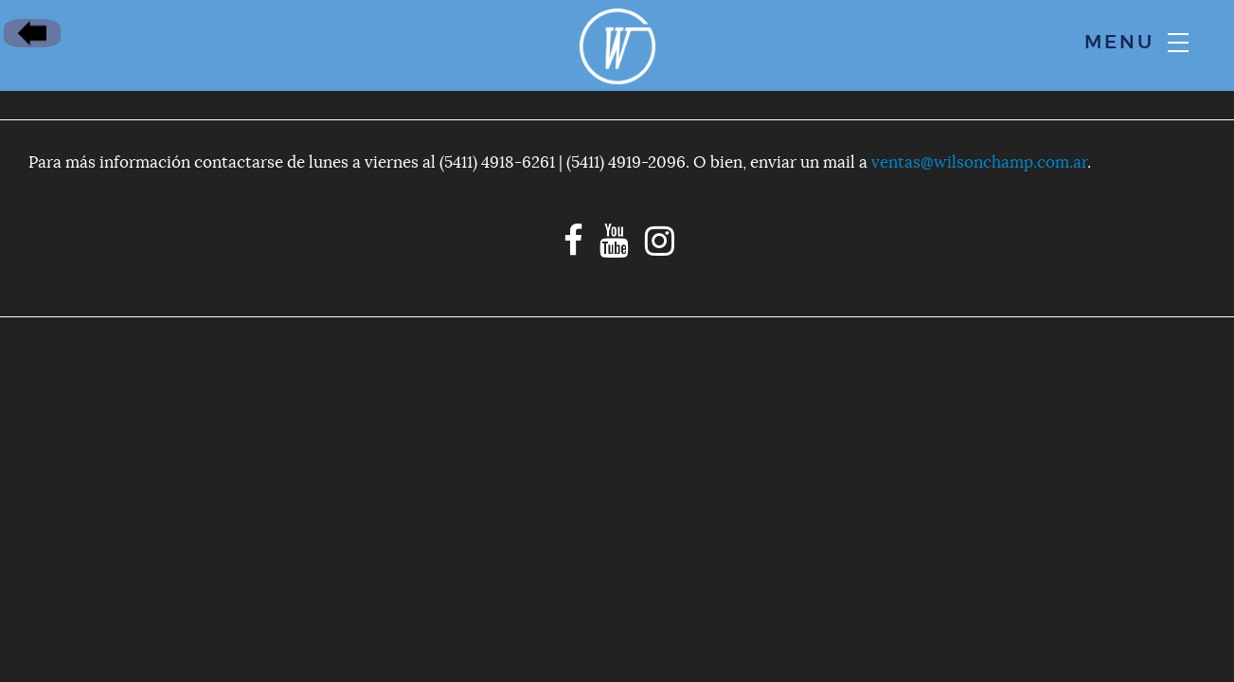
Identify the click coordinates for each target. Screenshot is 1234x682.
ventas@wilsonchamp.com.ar (979, 162)
